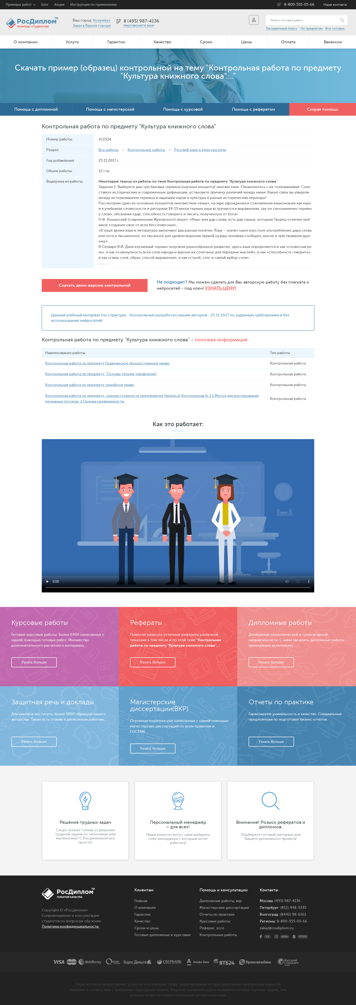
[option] (85, 820)
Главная (140, 900)
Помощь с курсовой (183, 109)
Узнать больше (34, 661)
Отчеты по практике (217, 914)
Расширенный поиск (281, 28)
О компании (26, 42)
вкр (239, 900)
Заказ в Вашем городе (92, 26)
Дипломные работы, (218, 900)
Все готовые (335, 28)
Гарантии (116, 42)
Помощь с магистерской (110, 109)
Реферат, (207, 927)
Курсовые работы (215, 920)
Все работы (109, 150)
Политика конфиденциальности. (70, 926)
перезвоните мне (139, 25)
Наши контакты (335, 4)
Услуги (72, 42)
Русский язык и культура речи (200, 150)
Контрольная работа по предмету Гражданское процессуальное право (107, 363)
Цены (246, 42)
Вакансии (333, 42)
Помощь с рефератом (253, 109)
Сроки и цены (146, 927)
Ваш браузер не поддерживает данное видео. (178, 515)
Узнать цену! (208, 288)
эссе (220, 927)
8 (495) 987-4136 (141, 21)
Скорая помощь (322, 109)
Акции (59, 5)
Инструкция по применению (93, 5)
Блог (45, 5)
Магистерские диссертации (224, 907)
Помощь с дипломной (36, 109)
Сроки (206, 42)
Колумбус (102, 20)
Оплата (288, 42)
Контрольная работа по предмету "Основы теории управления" (101, 374)
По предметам (312, 28)
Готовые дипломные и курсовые (162, 934)
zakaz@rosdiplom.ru (277, 927)
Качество (162, 42)
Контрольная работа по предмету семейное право (89, 384)
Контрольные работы (146, 150)
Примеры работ (19, 5)
